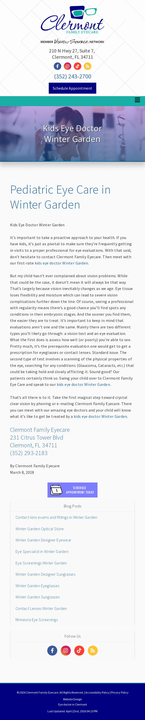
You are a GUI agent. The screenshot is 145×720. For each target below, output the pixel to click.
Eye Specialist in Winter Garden (42, 551)
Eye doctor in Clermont (72, 704)
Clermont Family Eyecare (40, 430)
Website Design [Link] (72, 699)
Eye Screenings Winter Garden (41, 562)
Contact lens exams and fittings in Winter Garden (57, 517)
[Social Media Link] (59, 66)
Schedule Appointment (72, 88)
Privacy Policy (119, 692)
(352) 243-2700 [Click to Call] (72, 76)
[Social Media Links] (52, 651)
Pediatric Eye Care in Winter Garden (60, 197)
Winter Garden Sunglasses (38, 596)
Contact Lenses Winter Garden (41, 608)
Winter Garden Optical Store (40, 528)
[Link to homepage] (72, 36)
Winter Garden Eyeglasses (37, 585)
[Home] (72, 15)
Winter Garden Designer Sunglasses (45, 574)
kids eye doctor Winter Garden (61, 262)
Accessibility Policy (97, 692)
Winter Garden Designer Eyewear (43, 539)
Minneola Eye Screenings (37, 619)
